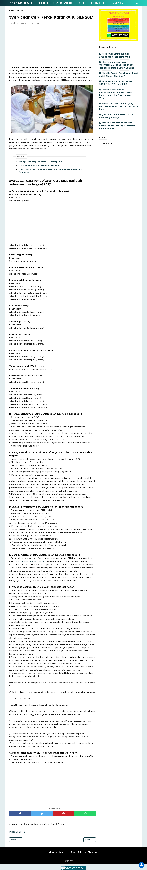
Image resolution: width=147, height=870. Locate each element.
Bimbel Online (98, 3)
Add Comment (33, 29)
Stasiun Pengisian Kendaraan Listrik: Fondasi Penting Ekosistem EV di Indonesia (117, 126)
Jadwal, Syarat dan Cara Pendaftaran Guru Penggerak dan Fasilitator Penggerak (51, 176)
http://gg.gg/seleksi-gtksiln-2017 (31, 567)
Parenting (117, 3)
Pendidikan (43, 3)
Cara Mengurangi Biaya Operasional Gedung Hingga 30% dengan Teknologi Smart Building (116, 65)
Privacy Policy (77, 858)
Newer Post (15, 845)
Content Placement (63, 3)
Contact (62, 858)
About (50, 858)
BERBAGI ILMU (20, 3)
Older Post (89, 845)
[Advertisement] (52, 51)
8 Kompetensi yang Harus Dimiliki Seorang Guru (40, 168)
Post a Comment (17, 837)
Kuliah (81, 3)
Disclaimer (94, 858)
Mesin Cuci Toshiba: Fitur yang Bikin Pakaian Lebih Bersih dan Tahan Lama (118, 106)
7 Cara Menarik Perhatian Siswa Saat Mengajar (40, 171)
